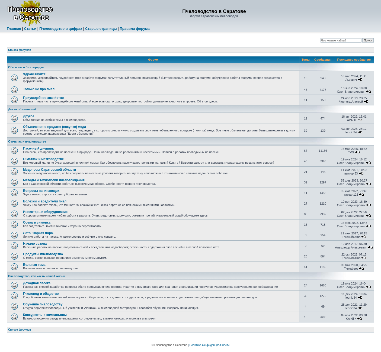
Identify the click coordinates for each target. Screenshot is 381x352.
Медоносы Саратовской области (49, 170)
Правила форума (134, 29)
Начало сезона (35, 244)
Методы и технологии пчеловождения (54, 180)
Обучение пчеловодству (42, 304)
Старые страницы (101, 29)
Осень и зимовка (36, 222)
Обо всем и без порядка (26, 67)
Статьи (30, 29)
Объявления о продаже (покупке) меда (54, 127)
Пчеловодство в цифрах (60, 29)
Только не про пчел (39, 89)
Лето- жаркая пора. (38, 233)
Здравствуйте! (34, 74)
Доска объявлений (22, 109)
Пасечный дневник (38, 148)
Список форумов (19, 50)
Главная (14, 29)
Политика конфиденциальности (210, 345)
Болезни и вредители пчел (44, 201)
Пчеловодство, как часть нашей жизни (36, 276)
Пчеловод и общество (41, 294)
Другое (28, 116)
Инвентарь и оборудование (45, 212)
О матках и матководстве (43, 159)
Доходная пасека (36, 283)
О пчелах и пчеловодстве (27, 141)
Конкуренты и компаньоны (45, 315)
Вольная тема (34, 265)
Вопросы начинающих (41, 191)
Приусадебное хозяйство (43, 98)
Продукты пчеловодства (43, 254)
